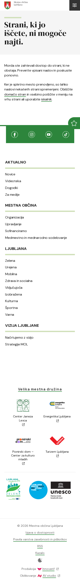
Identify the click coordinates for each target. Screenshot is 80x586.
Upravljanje (13, 224)
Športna (11, 308)
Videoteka (13, 181)
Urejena (11, 267)
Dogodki (11, 188)
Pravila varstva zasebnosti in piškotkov (40, 539)
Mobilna (11, 274)
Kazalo (40, 553)
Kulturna (11, 301)
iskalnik (46, 99)
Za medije (12, 195)
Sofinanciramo (16, 231)
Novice (10, 174)
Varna (9, 315)
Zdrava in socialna (18, 281)
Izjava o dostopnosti (40, 532)
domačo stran (15, 94)
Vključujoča (13, 288)
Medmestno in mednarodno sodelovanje (36, 238)
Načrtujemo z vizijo (19, 337)
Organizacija (14, 217)
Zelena (10, 261)
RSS (40, 546)
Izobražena (13, 294)
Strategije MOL (16, 344)
